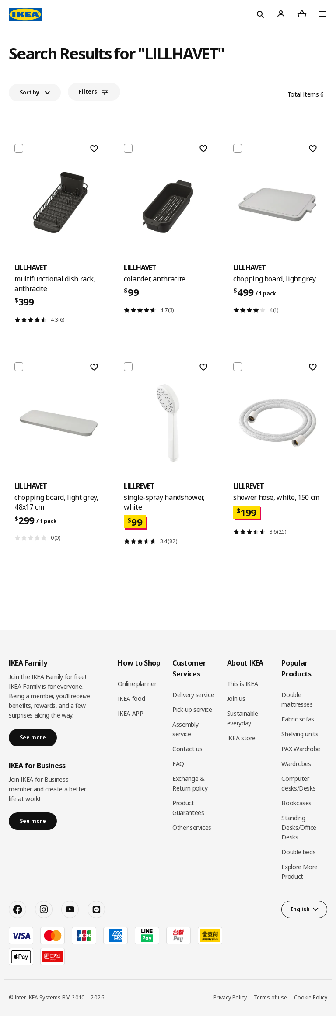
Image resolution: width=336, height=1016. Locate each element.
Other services (191, 827)
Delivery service (193, 694)
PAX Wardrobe (300, 749)
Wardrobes (296, 763)
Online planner (137, 684)
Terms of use (270, 997)
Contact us (187, 749)
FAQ (178, 763)
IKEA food (131, 698)
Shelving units (299, 734)
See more (33, 737)
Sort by (29, 92)
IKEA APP (130, 713)
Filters (88, 91)
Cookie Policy (310, 997)
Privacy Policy (230, 997)
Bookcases (296, 803)
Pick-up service (192, 709)
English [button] (300, 909)
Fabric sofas (297, 719)
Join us (236, 698)
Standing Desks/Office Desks (298, 827)
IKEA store (241, 738)
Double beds (298, 852)
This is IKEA (242, 684)
